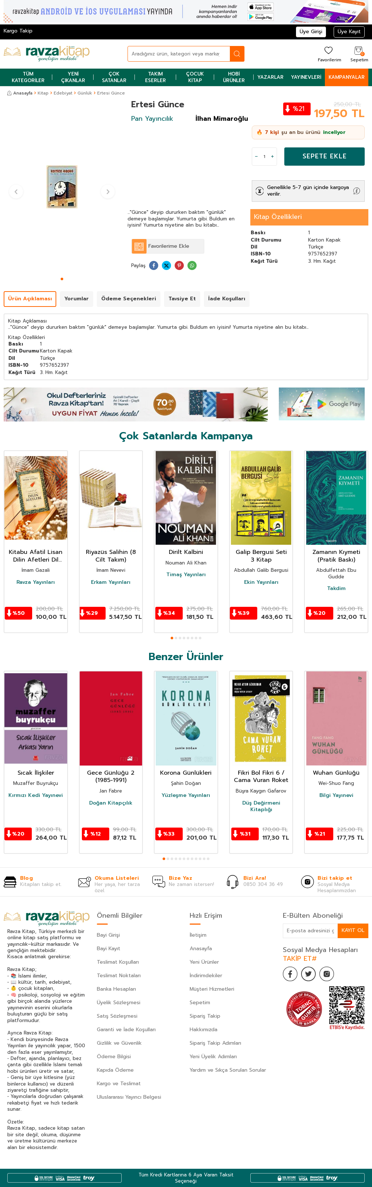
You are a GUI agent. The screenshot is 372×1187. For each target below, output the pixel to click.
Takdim (336, 588)
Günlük (84, 93)
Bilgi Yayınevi (336, 795)
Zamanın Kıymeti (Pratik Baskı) (336, 556)
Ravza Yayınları (35, 582)
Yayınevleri (306, 77)
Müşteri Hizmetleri (212, 989)
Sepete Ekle (325, 156)
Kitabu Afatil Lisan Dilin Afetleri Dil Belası (35, 556)
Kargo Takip (18, 31)
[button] (62, 279)
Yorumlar (76, 298)
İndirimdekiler (206, 975)
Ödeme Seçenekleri (128, 298)
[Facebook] (290, 974)
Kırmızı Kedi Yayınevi (35, 795)
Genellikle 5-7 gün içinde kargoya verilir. (308, 191)
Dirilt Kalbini (186, 552)
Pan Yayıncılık (152, 118)
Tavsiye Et (182, 298)
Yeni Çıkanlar (73, 77)
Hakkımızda (203, 1029)
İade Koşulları (226, 298)
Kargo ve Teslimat (119, 1083)
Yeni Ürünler (204, 962)
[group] (62, 187)
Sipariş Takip (205, 1016)
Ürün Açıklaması (30, 298)
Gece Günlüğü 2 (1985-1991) (110, 777)
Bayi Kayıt (108, 948)
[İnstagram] (326, 974)
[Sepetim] (358, 54)
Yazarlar (270, 77)
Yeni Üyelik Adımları (213, 1056)
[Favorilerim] (328, 54)
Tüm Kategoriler (28, 77)
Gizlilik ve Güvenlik (119, 1043)
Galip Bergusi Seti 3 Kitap (261, 556)
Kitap (43, 93)
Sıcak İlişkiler (36, 773)
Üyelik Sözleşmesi (118, 1002)
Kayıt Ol (353, 930)
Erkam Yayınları (110, 582)
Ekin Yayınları (261, 582)
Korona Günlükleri (186, 773)
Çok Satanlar (114, 77)
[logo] (47, 54)
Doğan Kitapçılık (110, 803)
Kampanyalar (347, 77)
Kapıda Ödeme (115, 1070)
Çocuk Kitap (195, 77)
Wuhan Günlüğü (336, 773)
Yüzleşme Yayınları (186, 795)
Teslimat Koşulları (118, 962)
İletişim (198, 935)
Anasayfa (20, 93)
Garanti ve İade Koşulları (126, 1029)
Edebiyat (63, 93)
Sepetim (200, 1002)
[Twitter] (308, 974)
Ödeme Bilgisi (114, 1056)
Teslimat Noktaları (119, 975)
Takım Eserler (155, 77)
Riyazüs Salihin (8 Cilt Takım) (111, 556)
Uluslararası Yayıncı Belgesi (129, 1097)
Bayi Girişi (108, 935)
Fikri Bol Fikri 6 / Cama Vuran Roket (261, 777)
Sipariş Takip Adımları (215, 1043)
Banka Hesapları (116, 989)
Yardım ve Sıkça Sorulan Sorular (228, 1070)
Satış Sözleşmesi (117, 1016)
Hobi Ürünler (234, 77)
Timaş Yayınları (186, 574)
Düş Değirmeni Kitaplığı (261, 806)
